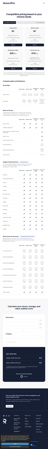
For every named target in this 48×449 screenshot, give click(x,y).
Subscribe (9, 406)
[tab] (9, 22)
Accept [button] (15, 443)
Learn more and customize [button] (14, 446)
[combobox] (24, 337)
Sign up (13, 45)
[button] (43, 3)
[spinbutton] (22, 320)
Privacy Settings (33, 445)
